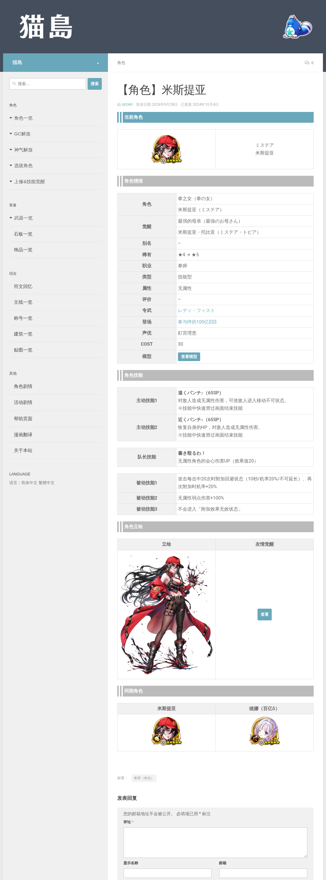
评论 (128, 822)
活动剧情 (20, 402)
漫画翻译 (20, 434)
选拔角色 (23, 165)
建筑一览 (20, 333)
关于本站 (20, 450)
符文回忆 (20, 286)
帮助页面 (20, 418)
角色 (121, 62)
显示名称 (130, 863)
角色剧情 (20, 386)
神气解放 (23, 149)
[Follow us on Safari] (98, 63)
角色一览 (23, 118)
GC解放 (22, 133)
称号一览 (20, 318)
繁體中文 (47, 482)
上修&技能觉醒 (29, 181)
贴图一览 (20, 349)
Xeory (128, 104)
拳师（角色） (144, 778)
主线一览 (20, 302)
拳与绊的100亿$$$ (197, 321)
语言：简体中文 (23, 482)
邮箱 (222, 863)
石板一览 (20, 233)
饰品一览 (20, 249)
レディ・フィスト (196, 310)
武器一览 (23, 217)
